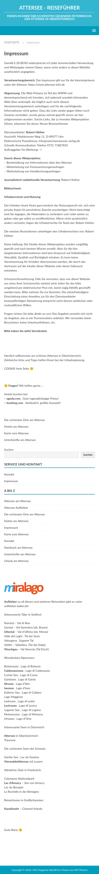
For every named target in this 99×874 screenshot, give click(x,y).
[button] (93, 30)
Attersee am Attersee (17, 501)
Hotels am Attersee (16, 426)
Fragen (12, 385)
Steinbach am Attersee (18, 547)
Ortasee (9, 718)
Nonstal (9, 623)
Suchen (8, 449)
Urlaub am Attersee (16, 561)
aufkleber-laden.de (16, 606)
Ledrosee (10, 701)
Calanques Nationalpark (19, 778)
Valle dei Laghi (13, 636)
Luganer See (12, 710)
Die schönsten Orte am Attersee (24, 420)
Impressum (11, 481)
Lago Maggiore (13, 697)
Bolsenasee (11, 666)
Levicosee (10, 705)
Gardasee (10, 679)
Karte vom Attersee (16, 433)
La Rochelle (11, 791)
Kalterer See (12, 692)
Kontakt (9, 474)
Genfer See (11, 757)
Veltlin (8, 645)
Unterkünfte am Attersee (20, 440)
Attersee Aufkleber (16, 507)
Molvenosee (12, 714)
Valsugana (10, 640)
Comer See (11, 675)
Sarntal (8, 627)
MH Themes (80, 870)
